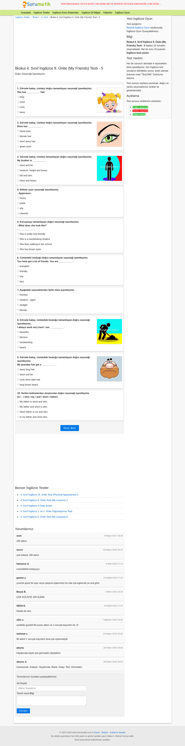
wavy (21, 112)
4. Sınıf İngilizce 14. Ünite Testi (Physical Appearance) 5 (49, 494)
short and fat (25, 165)
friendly (22, 271)
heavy (21, 198)
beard (21, 347)
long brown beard (27, 384)
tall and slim (24, 175)
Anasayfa (26, 12)
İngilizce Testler (42, 12)
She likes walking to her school (34, 244)
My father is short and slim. (32, 401)
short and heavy (26, 180)
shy (20, 208)
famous (22, 337)
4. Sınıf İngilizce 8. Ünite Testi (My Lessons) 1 (44, 500)
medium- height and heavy (32, 170)
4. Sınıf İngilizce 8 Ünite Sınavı (36, 506)
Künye (97, 732)
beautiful (23, 332)
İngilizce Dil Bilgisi (91, 12)
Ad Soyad (22, 683)
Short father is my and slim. (32, 412)
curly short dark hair (28, 379)
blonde (22, 310)
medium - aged (26, 300)
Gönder (23, 711)
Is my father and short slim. (32, 417)
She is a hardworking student (33, 239)
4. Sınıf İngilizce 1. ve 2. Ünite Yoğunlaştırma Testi (46, 511)
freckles (22, 295)
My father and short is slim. (32, 407)
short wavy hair (26, 141)
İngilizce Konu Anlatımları (66, 12)
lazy (20, 281)
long (20, 97)
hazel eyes (24, 131)
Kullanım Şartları (117, 732)
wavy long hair (26, 369)
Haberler (107, 12)
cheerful (22, 213)
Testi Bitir (69, 428)
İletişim (105, 732)
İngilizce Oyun (122, 12)
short (21, 102)
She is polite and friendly (31, 234)
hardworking (25, 342)
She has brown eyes (29, 249)
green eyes (24, 146)
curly (21, 107)
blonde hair (24, 136)
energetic (23, 266)
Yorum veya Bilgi (25, 693)
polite (21, 203)
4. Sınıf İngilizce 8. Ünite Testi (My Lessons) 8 (44, 517)
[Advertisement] (69, 42)
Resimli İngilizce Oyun (138, 27)
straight (22, 305)
